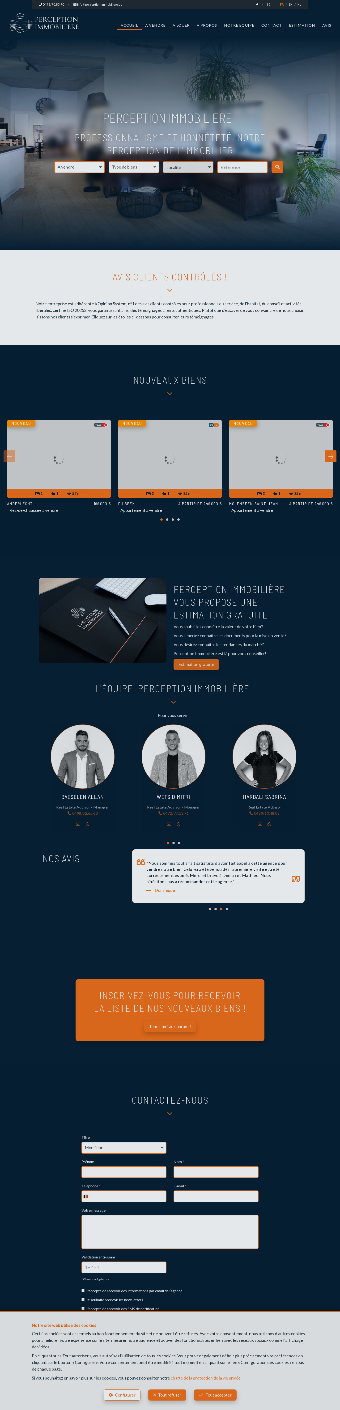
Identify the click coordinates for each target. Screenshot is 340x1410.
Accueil (129, 25)
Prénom (89, 1161)
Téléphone (91, 1186)
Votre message (93, 1210)
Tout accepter (218, 1394)
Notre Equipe (239, 25)
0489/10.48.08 (264, 813)
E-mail (180, 1186)
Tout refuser (169, 1394)
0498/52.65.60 (83, 813)
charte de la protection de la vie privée (206, 1377)
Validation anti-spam (98, 1257)
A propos (207, 25)
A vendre (155, 25)
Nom (179, 1161)
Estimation (302, 25)
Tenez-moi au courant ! (170, 1026)
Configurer (125, 1394)
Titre (85, 1137)
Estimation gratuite (196, 664)
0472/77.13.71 (173, 813)
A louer (181, 25)
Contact (271, 25)
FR (282, 4)
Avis (326, 25)
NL (299, 4)
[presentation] (9, 456)
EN (291, 4)
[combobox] (87, 1196)
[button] (188, 167)
